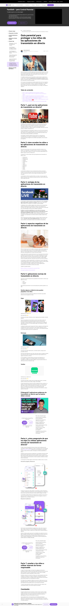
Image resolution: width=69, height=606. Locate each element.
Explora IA (50, 1)
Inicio (21, 30)
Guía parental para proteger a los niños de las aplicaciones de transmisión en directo (13, 64)
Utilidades (46, 1)
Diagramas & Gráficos (31, 1)
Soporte (61, 1)
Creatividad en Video (22, 1)
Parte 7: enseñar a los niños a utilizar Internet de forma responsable (34, 101)
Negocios (54, 1)
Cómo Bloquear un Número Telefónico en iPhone (13, 52)
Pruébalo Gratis (53, 604)
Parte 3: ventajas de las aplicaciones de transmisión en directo (33, 95)
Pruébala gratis (25, 423)
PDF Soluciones (39, 1)
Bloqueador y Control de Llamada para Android (13, 44)
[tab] (13, 31)
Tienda (58, 1)
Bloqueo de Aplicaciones (27, 30)
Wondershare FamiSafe (27, 449)
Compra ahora (30, 423)
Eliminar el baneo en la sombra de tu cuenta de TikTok (30, 268)
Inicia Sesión (46, 604)
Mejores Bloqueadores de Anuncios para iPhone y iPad (13, 56)
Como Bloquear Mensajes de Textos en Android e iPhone (12, 48)
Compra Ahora (23, 22)
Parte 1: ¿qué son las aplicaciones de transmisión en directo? (33, 92)
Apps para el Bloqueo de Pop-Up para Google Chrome (13, 60)
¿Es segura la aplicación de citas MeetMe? (28, 270)
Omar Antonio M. (27, 50)
